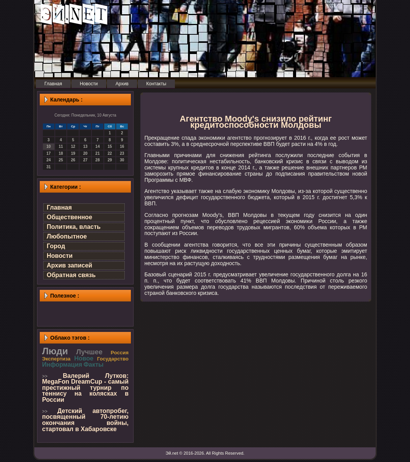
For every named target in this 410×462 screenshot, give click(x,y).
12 (73, 146)
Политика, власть (74, 226)
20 (85, 153)
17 (48, 153)
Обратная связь (71, 275)
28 (97, 160)
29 (110, 160)
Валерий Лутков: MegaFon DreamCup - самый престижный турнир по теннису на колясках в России (85, 387)
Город (56, 246)
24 (48, 160)
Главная (59, 207)
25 (61, 160)
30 (122, 160)
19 (73, 153)
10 (48, 146)
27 (85, 160)
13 (85, 146)
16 (122, 146)
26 (73, 160)
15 (110, 146)
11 (61, 146)
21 (97, 153)
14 (97, 146)
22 (110, 153)
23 (122, 153)
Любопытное (67, 236)
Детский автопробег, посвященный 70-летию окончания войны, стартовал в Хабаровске (85, 420)
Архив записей (69, 265)
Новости (60, 255)
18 (61, 153)
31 (48, 167)
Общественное (69, 217)
